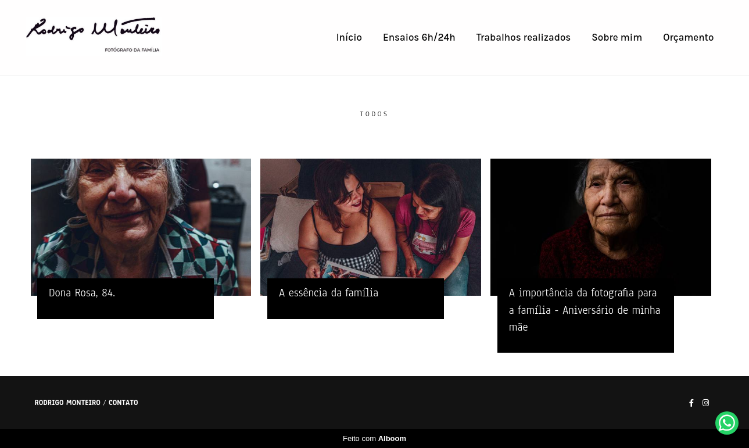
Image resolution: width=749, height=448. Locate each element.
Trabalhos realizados (523, 37)
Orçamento (688, 37)
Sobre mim (617, 37)
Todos (374, 114)
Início (349, 37)
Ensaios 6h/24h (419, 37)
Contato (123, 403)
